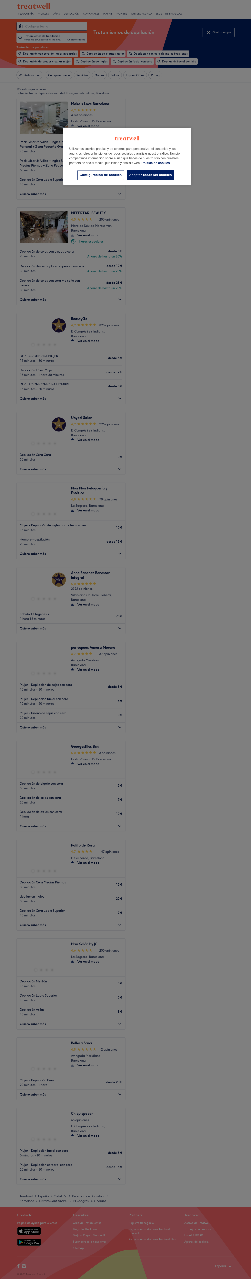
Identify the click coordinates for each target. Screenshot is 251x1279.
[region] (127, 156)
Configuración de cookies (101, 175)
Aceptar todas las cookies (150, 175)
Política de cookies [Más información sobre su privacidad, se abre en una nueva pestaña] (156, 163)
